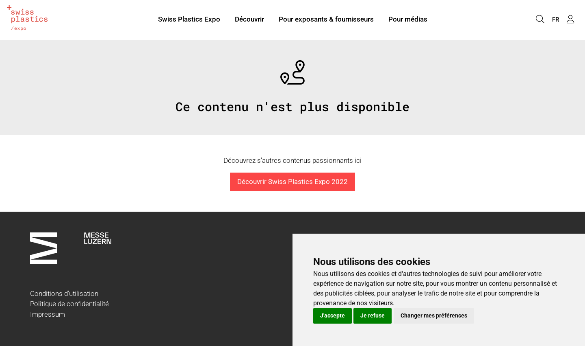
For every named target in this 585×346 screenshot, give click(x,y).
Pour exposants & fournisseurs (326, 19)
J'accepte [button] (332, 315)
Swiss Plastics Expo (189, 19)
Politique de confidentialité (69, 304)
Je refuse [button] (372, 315)
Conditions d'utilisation (64, 293)
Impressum (47, 314)
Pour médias (407, 19)
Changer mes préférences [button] (434, 315)
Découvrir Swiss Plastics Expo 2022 (292, 181)
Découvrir (249, 19)
